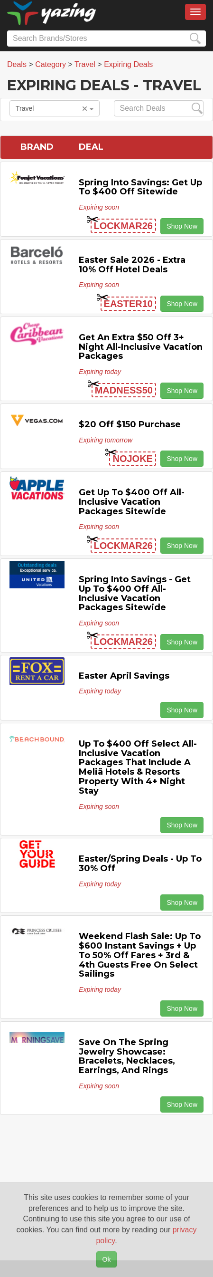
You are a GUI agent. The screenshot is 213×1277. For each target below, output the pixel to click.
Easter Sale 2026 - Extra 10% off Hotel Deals (132, 265)
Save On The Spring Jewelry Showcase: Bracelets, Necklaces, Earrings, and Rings (127, 1056)
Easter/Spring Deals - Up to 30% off (140, 864)
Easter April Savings (124, 676)
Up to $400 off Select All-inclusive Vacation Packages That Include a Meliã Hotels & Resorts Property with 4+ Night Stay (138, 767)
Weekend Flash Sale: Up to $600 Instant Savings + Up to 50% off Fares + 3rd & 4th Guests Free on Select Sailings (140, 955)
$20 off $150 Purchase (130, 424)
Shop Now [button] (182, 226)
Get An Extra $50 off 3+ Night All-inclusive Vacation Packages (141, 347)
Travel (54, 108)
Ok (106, 1259)
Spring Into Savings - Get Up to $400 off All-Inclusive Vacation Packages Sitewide (135, 593)
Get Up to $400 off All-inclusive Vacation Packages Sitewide (132, 502)
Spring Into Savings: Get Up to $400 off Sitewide (140, 187)
